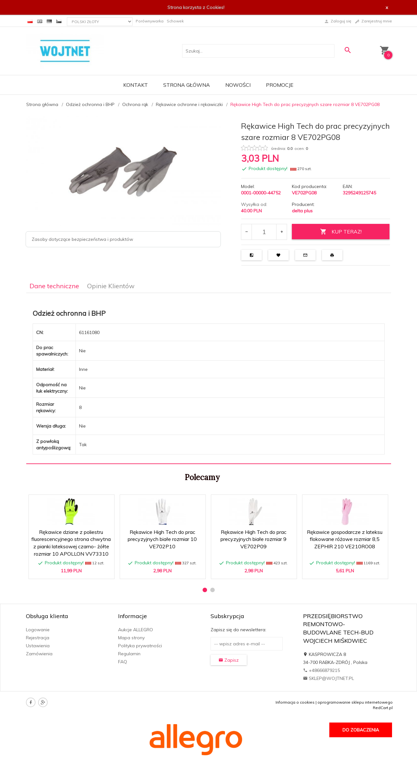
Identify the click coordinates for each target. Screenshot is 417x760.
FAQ (122, 662)
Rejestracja (37, 638)
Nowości (238, 85)
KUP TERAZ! (341, 231)
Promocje (279, 85)
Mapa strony (131, 638)
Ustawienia (38, 646)
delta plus (302, 211)
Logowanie (38, 630)
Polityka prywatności (140, 646)
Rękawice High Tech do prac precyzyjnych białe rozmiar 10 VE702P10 (162, 539)
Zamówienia (39, 654)
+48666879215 (321, 670)
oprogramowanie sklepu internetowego (355, 702)
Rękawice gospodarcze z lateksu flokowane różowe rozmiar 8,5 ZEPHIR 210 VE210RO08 (344, 539)
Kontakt (135, 85)
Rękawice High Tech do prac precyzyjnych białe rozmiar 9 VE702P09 (253, 539)
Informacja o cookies (295, 702)
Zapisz (229, 660)
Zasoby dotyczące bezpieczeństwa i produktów (82, 239)
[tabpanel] (208, 378)
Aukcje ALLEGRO (135, 630)
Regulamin (129, 654)
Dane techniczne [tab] (54, 286)
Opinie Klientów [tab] (110, 286)
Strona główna (186, 85)
